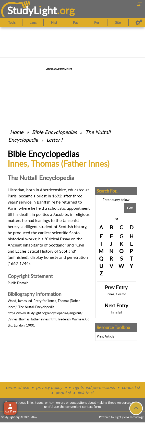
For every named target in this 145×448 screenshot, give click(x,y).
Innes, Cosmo (116, 294)
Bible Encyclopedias (54, 132)
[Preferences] (139, 22)
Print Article (105, 336)
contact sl (131, 387)
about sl (63, 392)
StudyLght (32, 10)
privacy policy (49, 387)
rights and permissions (94, 387)
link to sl (85, 392)
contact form (91, 407)
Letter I (54, 140)
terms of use (17, 387)
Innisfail (116, 312)
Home (16, 132)
